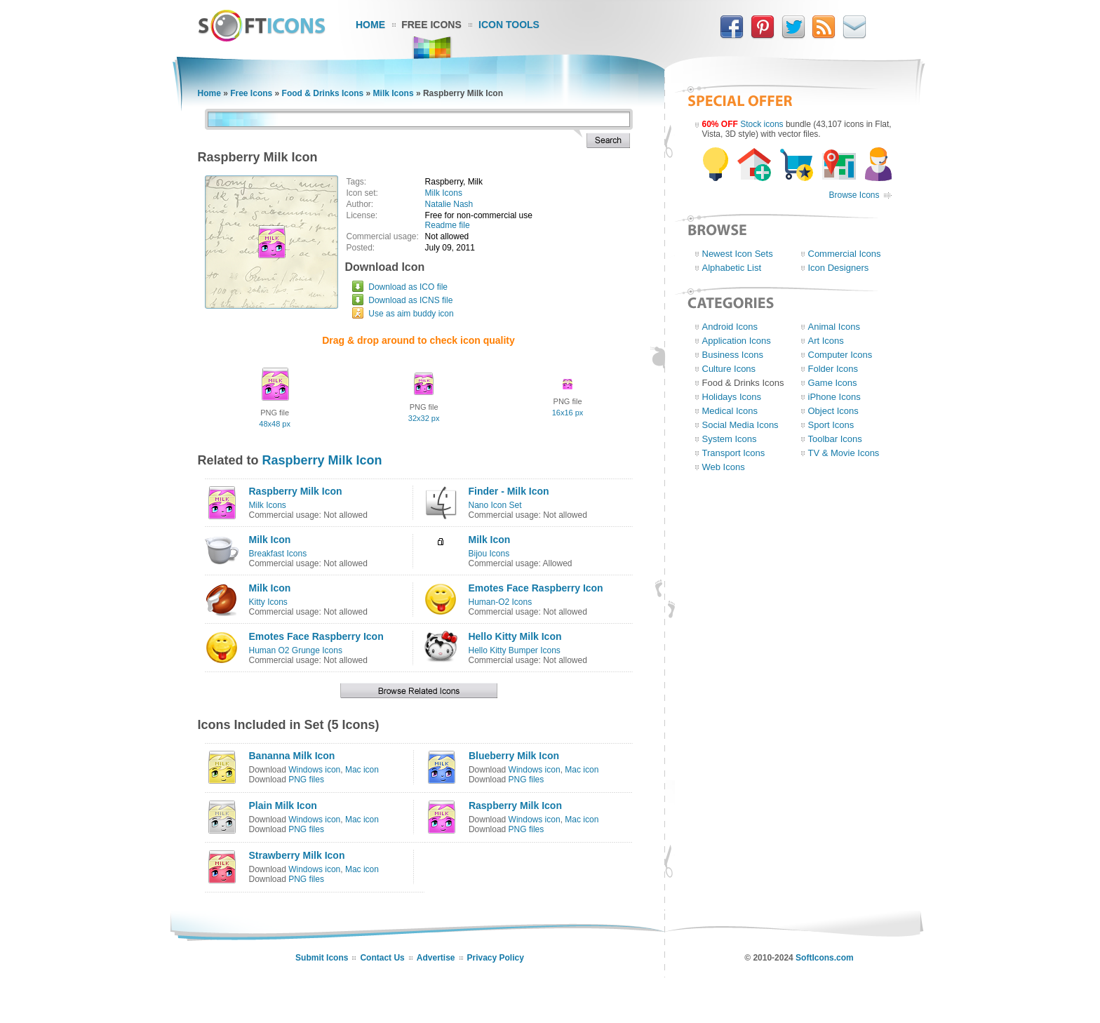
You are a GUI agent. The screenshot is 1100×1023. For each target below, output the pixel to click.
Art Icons (826, 340)
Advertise (436, 958)
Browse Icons (854, 195)
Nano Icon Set (494, 505)
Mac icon (362, 770)
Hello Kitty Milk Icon (514, 636)
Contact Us (382, 958)
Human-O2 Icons (500, 602)
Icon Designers (838, 267)
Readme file (447, 225)
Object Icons (833, 411)
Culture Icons (729, 368)
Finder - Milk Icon (508, 491)
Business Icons (732, 354)
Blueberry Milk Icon (514, 755)
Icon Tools (508, 24)
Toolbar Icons (835, 439)
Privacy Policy (495, 958)
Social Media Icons (740, 425)
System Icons (729, 439)
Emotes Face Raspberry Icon (535, 588)
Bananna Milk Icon (292, 755)
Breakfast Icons (278, 554)
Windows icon (314, 770)
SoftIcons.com (825, 958)
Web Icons (723, 467)
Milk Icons (393, 93)
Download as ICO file (408, 287)
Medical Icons (730, 411)
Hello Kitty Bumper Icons (514, 650)
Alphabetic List (732, 267)
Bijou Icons (488, 554)
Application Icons (736, 340)
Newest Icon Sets (737, 253)
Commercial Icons (844, 253)
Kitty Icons (268, 602)
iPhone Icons (834, 397)
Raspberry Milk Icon (322, 460)
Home (370, 24)
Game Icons (832, 382)
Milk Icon (270, 539)
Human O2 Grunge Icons (295, 650)
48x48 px (274, 424)
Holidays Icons (732, 397)
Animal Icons (834, 326)
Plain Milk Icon (283, 805)
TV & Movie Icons (844, 453)
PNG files (306, 779)
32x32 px (424, 418)
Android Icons (730, 326)
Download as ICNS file (410, 300)
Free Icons (431, 24)
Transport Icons (733, 453)
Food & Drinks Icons (323, 93)
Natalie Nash (449, 204)
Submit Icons (321, 958)
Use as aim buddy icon (410, 314)
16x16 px (568, 412)
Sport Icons (831, 425)
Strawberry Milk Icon (297, 855)
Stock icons (761, 124)
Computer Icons (840, 354)
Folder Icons (833, 368)
